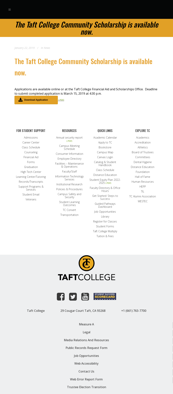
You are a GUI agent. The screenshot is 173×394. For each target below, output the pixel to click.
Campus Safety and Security (69, 196)
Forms (31, 162)
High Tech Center (31, 171)
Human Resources (143, 181)
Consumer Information (69, 153)
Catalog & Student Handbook (105, 164)
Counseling (30, 152)
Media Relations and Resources (86, 340)
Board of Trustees (143, 152)
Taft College (36, 311)
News (47, 48)
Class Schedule (31, 147)
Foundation (143, 171)
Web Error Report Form (86, 379)
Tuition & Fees (105, 236)
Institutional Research (69, 184)
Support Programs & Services (30, 188)
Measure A (86, 324)
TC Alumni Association (142, 196)
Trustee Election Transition (86, 387)
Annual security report (69, 137)
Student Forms (105, 226)
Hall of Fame (142, 176)
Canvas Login (105, 157)
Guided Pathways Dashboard (105, 205)
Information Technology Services (69, 178)
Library (105, 216)
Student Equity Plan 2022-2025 (105, 181)
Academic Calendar (105, 137)
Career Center (30, 142)
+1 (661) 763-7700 (133, 311)
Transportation (69, 214)
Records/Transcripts (31, 181)
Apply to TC (105, 142)
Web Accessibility (86, 363)
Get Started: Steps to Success (105, 197)
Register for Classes (105, 221)
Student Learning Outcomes (69, 204)
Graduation (31, 167)
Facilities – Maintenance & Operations (69, 165)
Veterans (31, 199)
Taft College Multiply (105, 231)
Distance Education (105, 174)
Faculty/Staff (69, 171)
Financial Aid (31, 157)
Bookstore (105, 147)
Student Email (30, 194)
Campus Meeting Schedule (69, 147)
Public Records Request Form (86, 348)
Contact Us (86, 371)
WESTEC (143, 201)
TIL (142, 191)
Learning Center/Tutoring (31, 176)
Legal (86, 332)
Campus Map (105, 152)
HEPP (142, 186)
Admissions (31, 137)
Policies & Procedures (69, 189)
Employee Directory (69, 158)
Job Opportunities (105, 211)
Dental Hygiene (143, 162)
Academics (142, 137)
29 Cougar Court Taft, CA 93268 (82, 311)
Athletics (143, 147)
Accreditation (143, 142)
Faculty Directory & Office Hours (105, 189)
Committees (142, 157)
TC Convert (69, 210)
